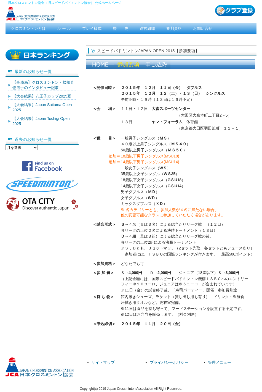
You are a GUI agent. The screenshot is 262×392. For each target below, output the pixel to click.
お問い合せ (202, 28)
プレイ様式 (91, 28)
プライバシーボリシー (169, 362)
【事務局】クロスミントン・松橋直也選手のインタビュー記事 (43, 85)
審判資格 (174, 28)
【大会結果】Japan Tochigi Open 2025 (41, 121)
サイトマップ (103, 362)
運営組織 (147, 28)
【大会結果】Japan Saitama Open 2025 (42, 107)
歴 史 (120, 28)
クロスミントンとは (28, 28)
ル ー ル (64, 28)
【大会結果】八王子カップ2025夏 (41, 96)
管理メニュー (219, 362)
